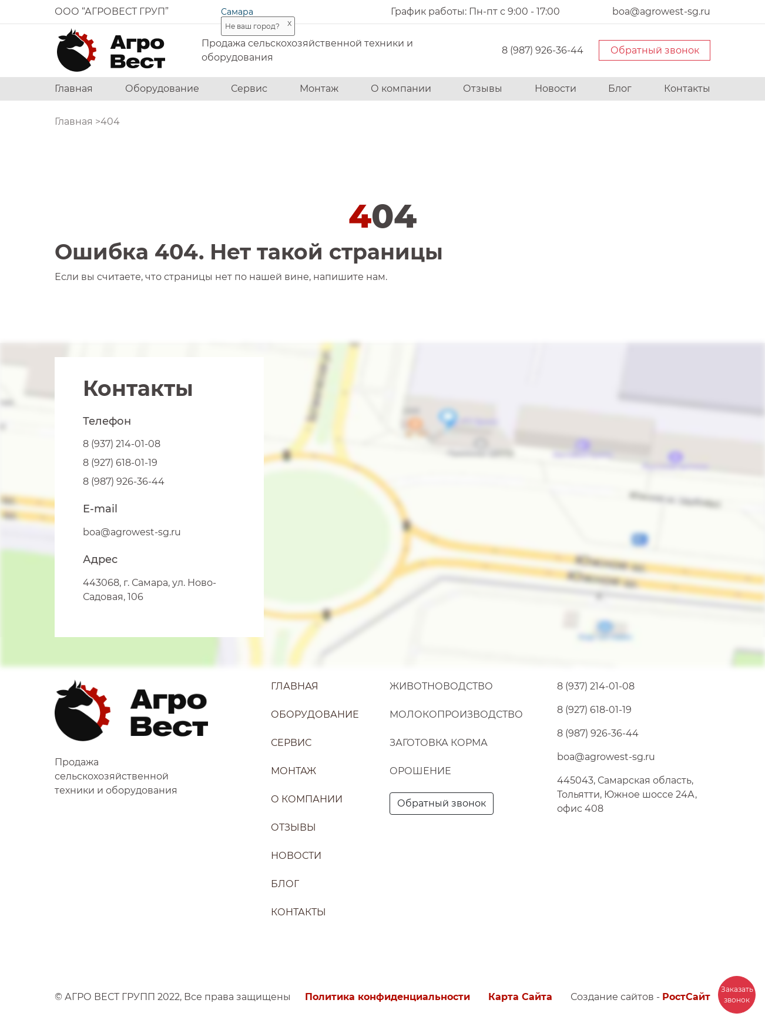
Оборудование (162, 88)
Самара (237, 11)
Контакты (687, 88)
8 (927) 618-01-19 (120, 462)
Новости (555, 88)
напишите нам (349, 276)
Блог (620, 88)
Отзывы (482, 88)
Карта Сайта (520, 996)
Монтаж (319, 88)
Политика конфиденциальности (387, 996)
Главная (74, 88)
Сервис (249, 88)
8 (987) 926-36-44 (542, 50)
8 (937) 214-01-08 (121, 443)
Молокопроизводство (456, 714)
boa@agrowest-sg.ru (132, 532)
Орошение (420, 771)
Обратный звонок (654, 50)
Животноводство (441, 686)
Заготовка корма (439, 742)
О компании (401, 88)
